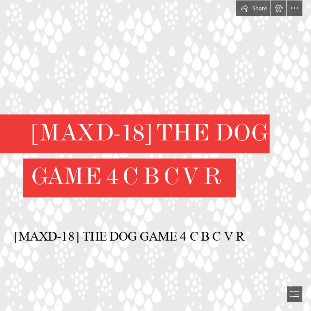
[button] (253, 8)
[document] (155, 155)
